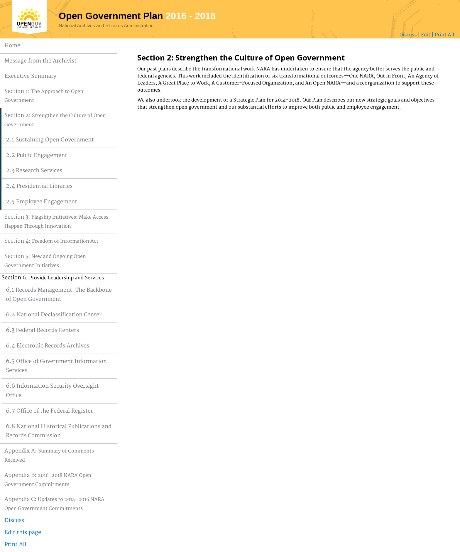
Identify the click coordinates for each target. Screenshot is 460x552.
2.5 (41, 201)
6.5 (56, 365)
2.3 (34, 170)
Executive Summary (30, 76)
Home (12, 45)
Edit (425, 35)
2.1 (50, 139)
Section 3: (56, 221)
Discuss (408, 35)
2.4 (39, 186)
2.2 (36, 155)
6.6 (52, 390)
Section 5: (45, 261)
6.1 (59, 294)
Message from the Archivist (40, 61)
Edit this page (22, 532)
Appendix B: (47, 479)
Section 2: (55, 120)
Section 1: (43, 96)
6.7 (49, 410)
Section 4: (51, 241)
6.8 (58, 431)
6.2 (54, 314)
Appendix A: (49, 455)
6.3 (42, 330)
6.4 (47, 345)
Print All (444, 35)
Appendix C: (54, 504)
